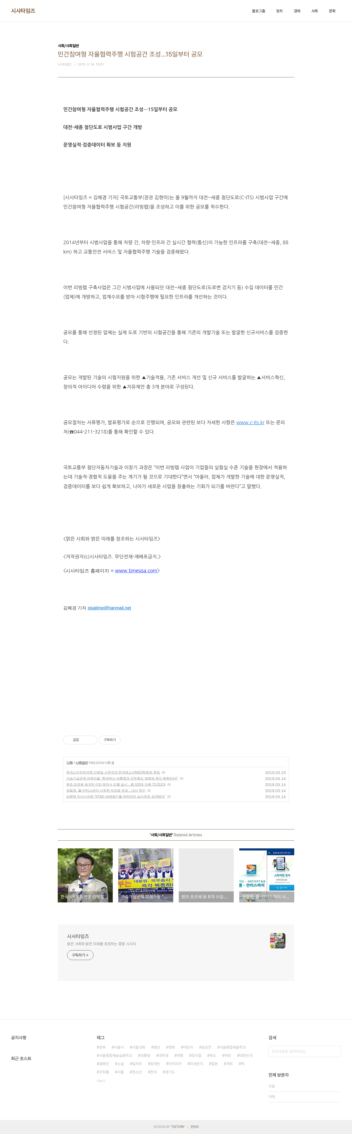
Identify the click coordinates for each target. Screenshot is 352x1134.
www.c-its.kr (250, 422)
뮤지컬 (196, 1055)
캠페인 (104, 1064)
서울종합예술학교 (232, 1047)
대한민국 (245, 1055)
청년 (156, 1047)
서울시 (119, 1047)
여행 (180, 1055)
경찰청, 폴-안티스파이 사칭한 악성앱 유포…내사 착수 (105, 790)
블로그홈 (258, 11)
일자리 (137, 1064)
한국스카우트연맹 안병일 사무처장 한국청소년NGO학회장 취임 (113, 772)
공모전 (206, 1047)
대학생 (163, 1055)
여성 (227, 1055)
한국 (153, 1072)
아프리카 (175, 1064)
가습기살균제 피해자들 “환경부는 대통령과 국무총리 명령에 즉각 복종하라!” (122, 778)
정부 (102, 1047)
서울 (120, 1072)
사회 (314, 11)
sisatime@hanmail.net (109, 608)
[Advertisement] (176, 673)
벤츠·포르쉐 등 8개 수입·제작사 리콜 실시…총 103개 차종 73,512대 (116, 784)
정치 (279, 11)
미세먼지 (196, 1064)
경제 (297, 11)
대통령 (145, 1055)
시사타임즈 (23, 11)
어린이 (188, 1047)
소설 (120, 1064)
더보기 (101, 1081)
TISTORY (178, 1127)
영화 (171, 1047)
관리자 (195, 1127)
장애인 (155, 1064)
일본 (214, 1064)
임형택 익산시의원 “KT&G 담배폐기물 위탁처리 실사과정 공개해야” (116, 796)
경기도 (170, 1072)
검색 (335, 1051)
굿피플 (104, 1072)
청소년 (137, 1072)
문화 (332, 11)
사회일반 (82, 763)
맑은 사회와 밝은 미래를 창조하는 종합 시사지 (101, 944)
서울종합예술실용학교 (115, 1055)
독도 (213, 1055)
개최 (229, 1064)
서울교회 (138, 1047)
